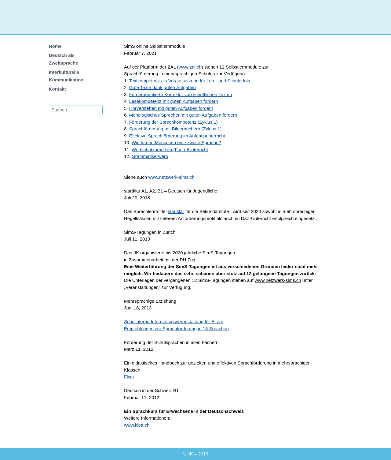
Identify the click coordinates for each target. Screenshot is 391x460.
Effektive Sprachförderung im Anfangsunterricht (177, 135)
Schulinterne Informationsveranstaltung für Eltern (173, 321)
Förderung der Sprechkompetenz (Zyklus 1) (173, 122)
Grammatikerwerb (150, 156)
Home (55, 46)
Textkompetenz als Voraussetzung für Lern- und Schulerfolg (189, 80)
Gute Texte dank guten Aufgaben (162, 87)
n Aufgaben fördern (217, 115)
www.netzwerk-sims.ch (171, 177)
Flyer (129, 376)
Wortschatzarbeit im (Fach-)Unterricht (170, 149)
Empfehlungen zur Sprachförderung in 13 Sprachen (176, 328)
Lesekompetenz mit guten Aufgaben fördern (173, 101)
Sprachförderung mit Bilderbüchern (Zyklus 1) (175, 128)
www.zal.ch (190, 66)
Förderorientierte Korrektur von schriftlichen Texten (180, 94)
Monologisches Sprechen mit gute (163, 115)
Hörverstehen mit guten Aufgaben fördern (171, 108)
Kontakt (57, 89)
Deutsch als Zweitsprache (63, 59)
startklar (176, 211)
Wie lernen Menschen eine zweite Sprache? (176, 142)
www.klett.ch (136, 425)
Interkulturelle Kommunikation (66, 75)
